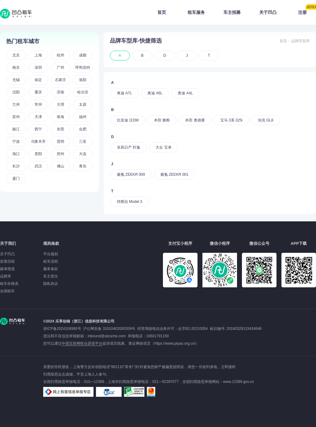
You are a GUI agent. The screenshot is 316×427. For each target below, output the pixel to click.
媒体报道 (7, 269)
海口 (16, 154)
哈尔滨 (82, 92)
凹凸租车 (16, 13)
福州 (82, 117)
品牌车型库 (300, 41)
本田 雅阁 (162, 120)
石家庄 (60, 80)
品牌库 (5, 276)
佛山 (60, 166)
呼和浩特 (82, 67)
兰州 (16, 104)
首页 (161, 12)
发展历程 (7, 261)
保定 (38, 80)
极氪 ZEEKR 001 (174, 174)
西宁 (38, 129)
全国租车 (7, 291)
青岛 (82, 166)
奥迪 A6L (155, 93)
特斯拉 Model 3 (129, 201)
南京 (16, 67)
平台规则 (50, 254)
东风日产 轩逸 (128, 147)
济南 (60, 92)
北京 (16, 55)
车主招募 (232, 12)
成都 (82, 55)
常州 (38, 104)
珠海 (60, 117)
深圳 (38, 67)
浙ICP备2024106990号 (63, 328)
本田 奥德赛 (195, 120)
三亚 (82, 141)
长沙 (16, 166)
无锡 (16, 80)
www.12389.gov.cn (238, 382)
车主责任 (50, 276)
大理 (60, 104)
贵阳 (38, 154)
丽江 (16, 129)
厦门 (16, 178)
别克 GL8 (265, 120)
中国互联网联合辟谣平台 (82, 343)
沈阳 (16, 92)
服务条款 (50, 269)
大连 (82, 154)
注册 (307, 10)
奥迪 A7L (124, 93)
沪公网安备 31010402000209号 (109, 328)
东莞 (60, 129)
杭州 (60, 55)
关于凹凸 (267, 12)
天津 (38, 117)
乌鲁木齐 (38, 141)
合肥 (82, 129)
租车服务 (196, 12)
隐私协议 (50, 283)
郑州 (60, 154)
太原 (82, 104)
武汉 (38, 166)
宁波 (16, 141)
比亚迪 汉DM (128, 120)
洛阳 (82, 80)
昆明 (60, 141)
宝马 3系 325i (231, 120)
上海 (38, 55)
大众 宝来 (163, 147)
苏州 (16, 117)
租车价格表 (9, 283)
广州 (60, 67)
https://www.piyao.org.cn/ (174, 343)
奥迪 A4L (185, 93)
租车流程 (50, 261)
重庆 (38, 92)
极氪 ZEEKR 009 (131, 174)
